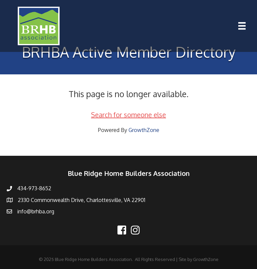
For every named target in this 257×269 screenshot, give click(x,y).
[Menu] (242, 25)
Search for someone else (128, 114)
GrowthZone (143, 130)
